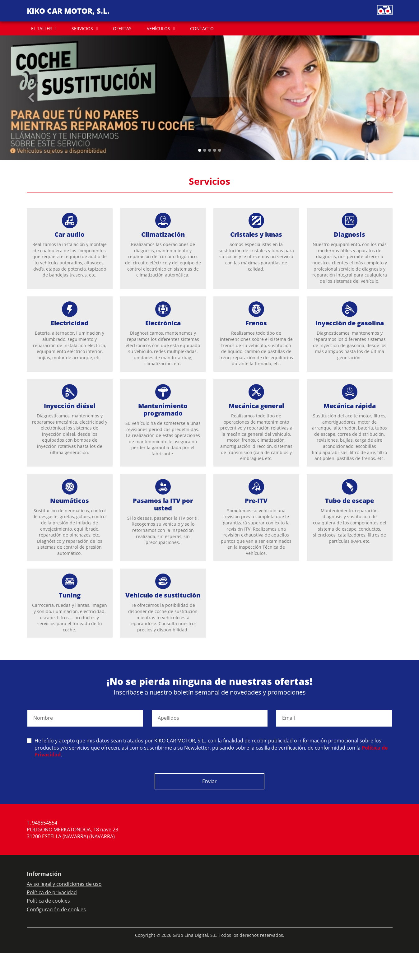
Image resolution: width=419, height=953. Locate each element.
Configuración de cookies (56, 909)
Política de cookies (48, 900)
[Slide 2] (209, 150)
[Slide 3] (214, 150)
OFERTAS (122, 28)
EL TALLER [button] (41, 28)
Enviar (209, 781)
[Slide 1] (204, 150)
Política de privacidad (52, 892)
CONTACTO (202, 28)
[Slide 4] (219, 150)
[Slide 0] (199, 150)
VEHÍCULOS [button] (158, 28)
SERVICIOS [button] (82, 28)
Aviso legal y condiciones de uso (64, 884)
